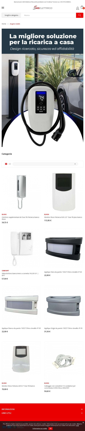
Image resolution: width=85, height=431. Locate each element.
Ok (50, 428)
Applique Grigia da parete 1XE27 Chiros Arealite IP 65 (63, 328)
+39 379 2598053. (65, 2)
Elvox (4, 214)
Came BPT (5, 270)
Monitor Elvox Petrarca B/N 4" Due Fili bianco (18, 386)
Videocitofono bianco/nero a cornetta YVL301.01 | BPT (20, 274)
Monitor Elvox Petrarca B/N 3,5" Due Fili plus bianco (63, 217)
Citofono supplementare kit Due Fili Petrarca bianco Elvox (20, 218)
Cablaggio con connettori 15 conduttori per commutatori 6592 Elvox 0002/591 (59, 387)
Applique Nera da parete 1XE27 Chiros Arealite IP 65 (63, 272)
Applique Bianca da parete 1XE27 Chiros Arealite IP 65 (21, 328)
